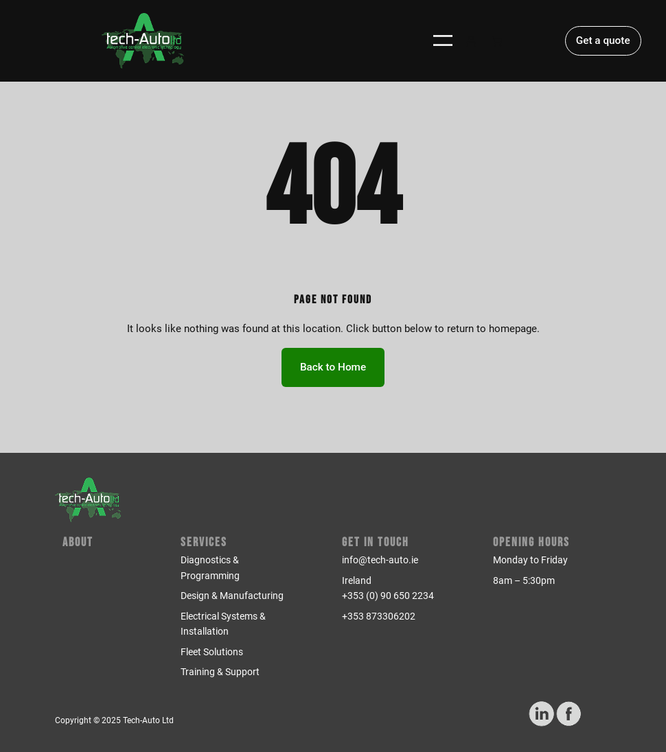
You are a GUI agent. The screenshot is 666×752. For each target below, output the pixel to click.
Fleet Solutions (212, 651)
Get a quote (603, 40)
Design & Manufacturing (232, 595)
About (77, 542)
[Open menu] (442, 40)
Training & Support (220, 671)
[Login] (470, 40)
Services (204, 542)
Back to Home (333, 367)
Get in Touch (375, 542)
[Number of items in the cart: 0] (497, 40)
